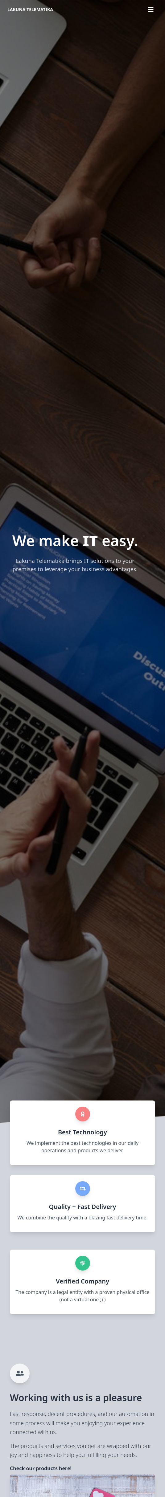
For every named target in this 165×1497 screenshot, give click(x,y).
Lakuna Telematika (30, 9)
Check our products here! (41, 1468)
